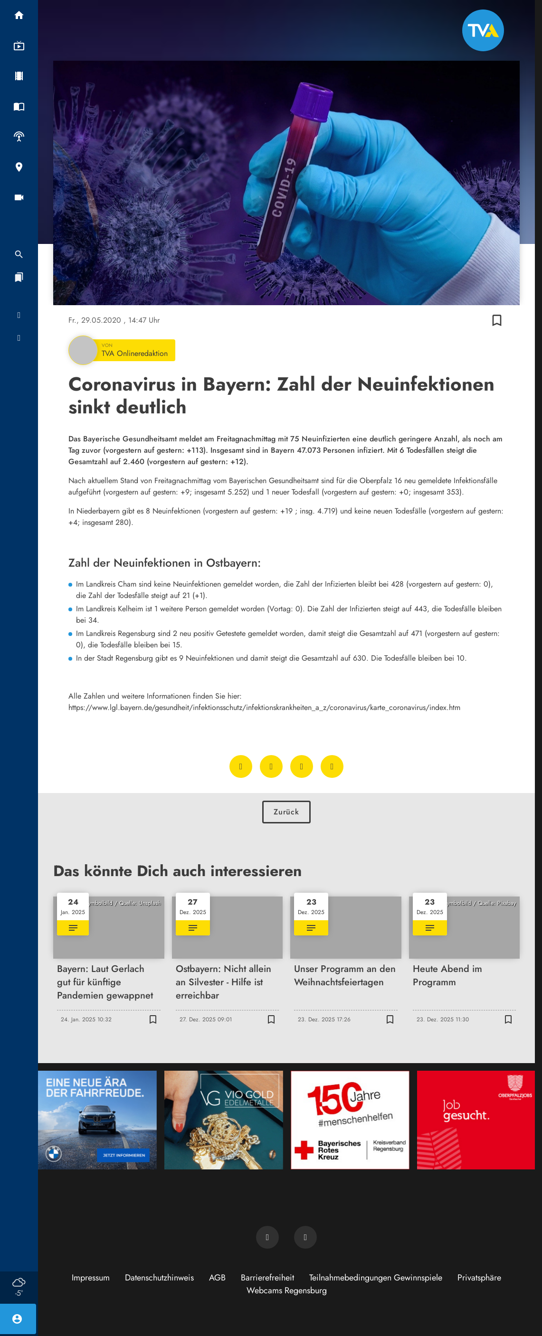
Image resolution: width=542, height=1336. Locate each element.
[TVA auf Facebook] (267, 1237)
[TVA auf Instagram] (305, 1237)
